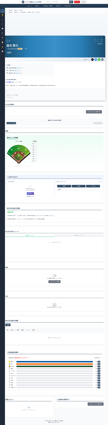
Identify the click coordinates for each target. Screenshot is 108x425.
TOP (9, 10)
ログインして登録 (56, 283)
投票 (99, 363)
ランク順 (93, 186)
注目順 (79, 186)
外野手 (19, 10)
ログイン (77, 1)
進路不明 (14, 10)
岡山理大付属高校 (16, 68)
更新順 (65, 186)
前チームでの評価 (16, 123)
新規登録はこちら (33, 196)
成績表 (11, 326)
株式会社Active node (55, 424)
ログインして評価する (94, 111)
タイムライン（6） (80, 236)
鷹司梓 (61, 190)
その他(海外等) (27, 12)
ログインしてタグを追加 (16, 95)
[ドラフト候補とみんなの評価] (33, 2)
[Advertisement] (56, 23)
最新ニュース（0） (33, 236)
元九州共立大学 (16, 48)
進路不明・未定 (35, 12)
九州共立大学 (15, 70)
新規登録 (83, 1)
